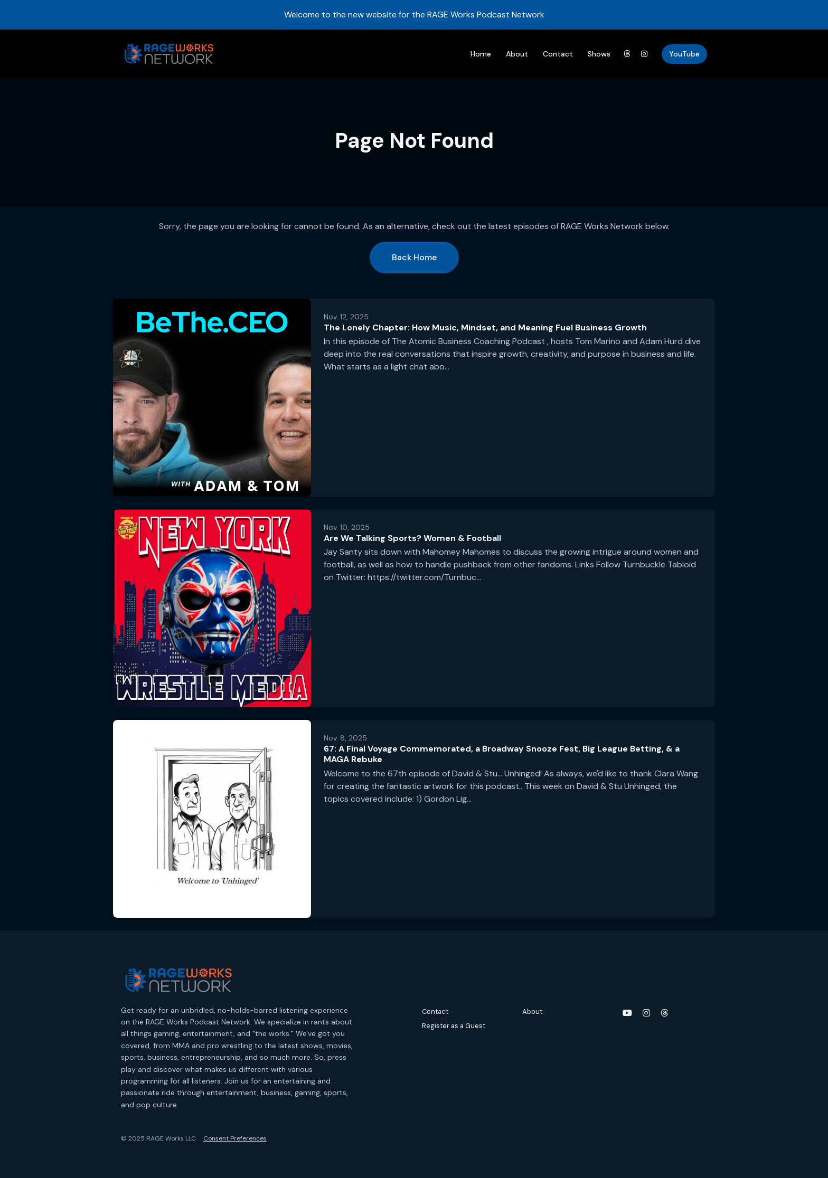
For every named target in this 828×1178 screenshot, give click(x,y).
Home (481, 54)
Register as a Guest (453, 1025)
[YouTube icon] (627, 1013)
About (517, 54)
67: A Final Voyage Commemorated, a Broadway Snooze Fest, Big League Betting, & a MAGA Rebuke (502, 754)
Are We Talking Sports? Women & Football (412, 538)
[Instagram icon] (646, 1013)
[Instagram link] (645, 54)
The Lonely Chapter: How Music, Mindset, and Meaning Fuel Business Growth (485, 327)
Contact (558, 54)
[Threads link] (627, 54)
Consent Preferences (235, 1138)
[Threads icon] (664, 1013)
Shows (599, 54)
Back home (414, 257)
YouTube (684, 54)
